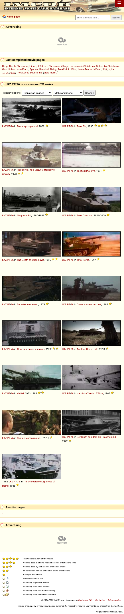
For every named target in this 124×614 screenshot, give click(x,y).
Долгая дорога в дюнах (31, 349)
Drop (5, 66)
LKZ (4, 126)
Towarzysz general (27, 126)
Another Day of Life (87, 349)
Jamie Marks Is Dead (89, 69)
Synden (34, 69)
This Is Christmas (18, 66)
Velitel (20, 393)
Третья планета (86, 170)
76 (12, 126)
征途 (12, 72)
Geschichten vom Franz (15, 69)
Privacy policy (114, 600)
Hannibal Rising (48, 69)
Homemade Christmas (82, 66)
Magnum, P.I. (24, 215)
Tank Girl (81, 126)
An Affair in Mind (67, 69)
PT (8, 126)
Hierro (32, 66)
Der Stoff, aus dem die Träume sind (96, 436)
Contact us (100, 600)
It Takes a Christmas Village (52, 66)
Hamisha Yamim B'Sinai (90, 393)
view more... (50, 72)
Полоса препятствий (89, 304)
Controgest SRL (85, 600)
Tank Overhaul (85, 215)
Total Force (83, 259)
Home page (13, 16)
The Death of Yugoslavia (30, 259)
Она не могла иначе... (29, 438)
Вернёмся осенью (27, 304)
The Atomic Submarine (29, 72)
